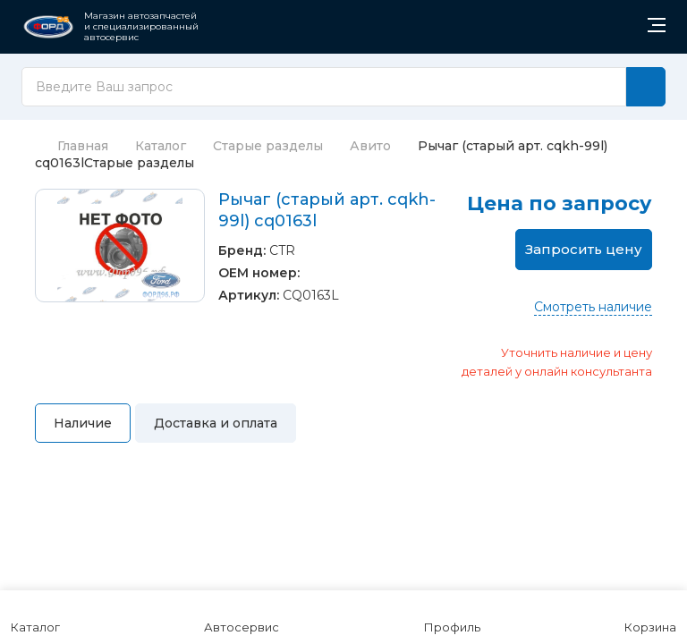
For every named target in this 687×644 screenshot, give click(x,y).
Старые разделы (268, 146)
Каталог (160, 146)
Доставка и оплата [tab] (215, 423)
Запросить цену (583, 249)
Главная (71, 146)
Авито (370, 146)
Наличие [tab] (83, 423)
